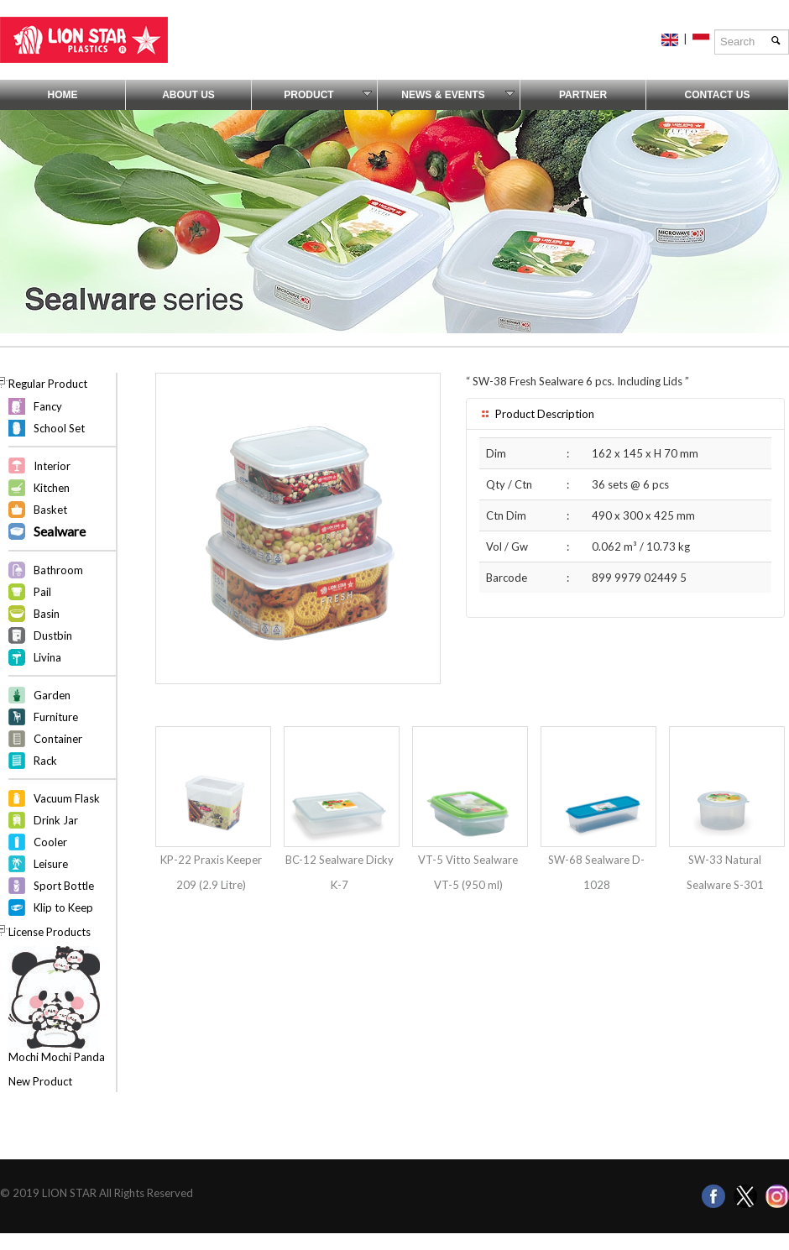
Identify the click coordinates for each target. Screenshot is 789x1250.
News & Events (458, 95)
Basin (47, 613)
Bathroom (58, 570)
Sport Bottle (64, 885)
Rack (45, 760)
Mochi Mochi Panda (56, 1057)
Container (58, 738)
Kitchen (52, 487)
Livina (47, 657)
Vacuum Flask (67, 798)
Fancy (48, 406)
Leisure (51, 864)
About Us (188, 95)
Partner (583, 95)
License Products (49, 932)
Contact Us (717, 95)
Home (63, 95)
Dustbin (53, 635)
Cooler (50, 842)
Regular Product (47, 383)
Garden (52, 695)
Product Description (536, 414)
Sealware (60, 531)
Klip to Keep (63, 907)
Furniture (56, 717)
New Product (40, 1081)
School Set (59, 428)
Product (328, 95)
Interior (52, 466)
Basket (50, 509)
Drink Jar (56, 820)
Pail (42, 592)
